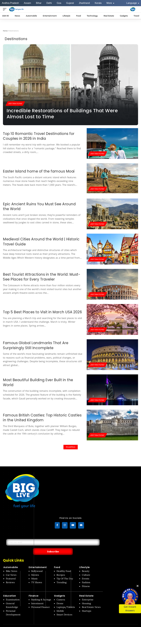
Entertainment (38, 561)
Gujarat (70, 3)
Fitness (86, 580)
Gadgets (59, 590)
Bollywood (37, 565)
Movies (35, 569)
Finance (34, 590)
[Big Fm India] (133, 9)
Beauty (85, 565)
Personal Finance (40, 601)
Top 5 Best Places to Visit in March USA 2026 (42, 312)
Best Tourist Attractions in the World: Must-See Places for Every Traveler (41, 277)
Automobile (10, 561)
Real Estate (86, 590)
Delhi (49, 3)
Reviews (10, 576)
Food (57, 561)
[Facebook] (57, 526)
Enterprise (87, 593)
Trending (62, 576)
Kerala (98, 3)
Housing (86, 597)
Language (132, 3)
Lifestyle (84, 561)
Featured (11, 573)
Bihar (39, 3)
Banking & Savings (41, 593)
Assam (27, 3)
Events (85, 573)
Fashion (86, 576)
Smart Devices (64, 609)
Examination (13, 593)
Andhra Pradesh (10, 3)
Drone (60, 597)
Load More (70, 447)
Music (34, 573)
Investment (37, 597)
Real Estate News (91, 601)
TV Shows (36, 576)
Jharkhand (84, 3)
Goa (59, 3)
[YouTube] (73, 526)
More (110, 3)
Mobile (60, 605)
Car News (11, 569)
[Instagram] (65, 526)
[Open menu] (5, 9)
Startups (86, 605)
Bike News (11, 565)
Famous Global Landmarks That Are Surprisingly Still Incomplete (35, 345)
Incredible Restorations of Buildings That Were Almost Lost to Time (62, 113)
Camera (61, 593)
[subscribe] (81, 526)
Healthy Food (64, 565)
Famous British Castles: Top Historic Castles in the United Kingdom (42, 418)
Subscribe (74, 546)
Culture (86, 569)
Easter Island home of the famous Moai (39, 171)
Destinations (16, 103)
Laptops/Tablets (66, 601)
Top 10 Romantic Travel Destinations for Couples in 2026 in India (38, 136)
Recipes (61, 569)
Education (9, 590)
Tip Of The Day (65, 573)
